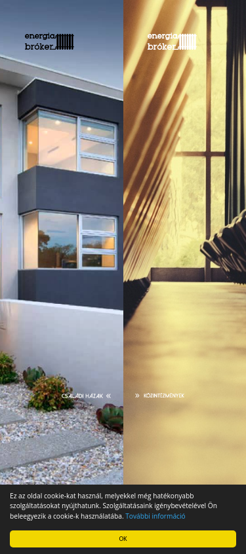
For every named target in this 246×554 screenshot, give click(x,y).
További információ (155, 516)
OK (123, 538)
